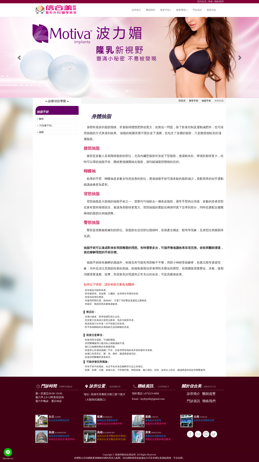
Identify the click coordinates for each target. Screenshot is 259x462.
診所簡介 (136, 10)
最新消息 (211, 10)
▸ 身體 (40, 132)
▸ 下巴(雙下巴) (44, 125)
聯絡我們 (219, 1)
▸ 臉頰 (40, 119)
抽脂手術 (43, 112)
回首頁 (182, 100)
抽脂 (123, 133)
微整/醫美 (182, 10)
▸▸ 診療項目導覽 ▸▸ (57, 101)
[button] (19, 57)
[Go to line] (8, 452)
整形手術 (165, 10)
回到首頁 (201, 1)
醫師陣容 (150, 10)
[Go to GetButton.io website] (8, 459)
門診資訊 (197, 10)
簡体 (210, 1)
